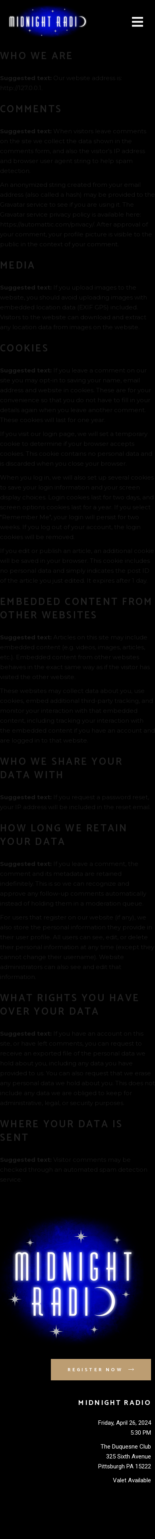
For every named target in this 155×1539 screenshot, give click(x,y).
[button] (137, 21)
